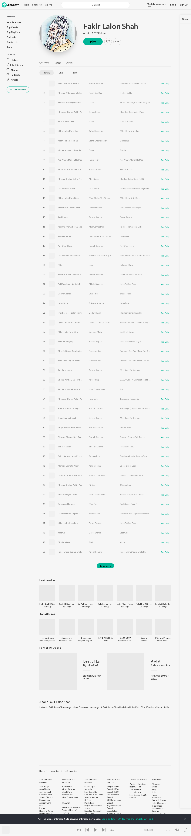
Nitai (60, 265)
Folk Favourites (105, 604)
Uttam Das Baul (96, 322)
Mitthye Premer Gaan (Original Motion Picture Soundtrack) (145, 188)
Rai (121, 389)
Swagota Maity (95, 332)
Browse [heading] (66, 803)
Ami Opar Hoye (65, 246)
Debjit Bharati (95, 533)
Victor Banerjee (68, 789)
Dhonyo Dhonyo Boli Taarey (71, 437)
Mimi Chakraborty (70, 797)
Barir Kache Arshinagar (69, 408)
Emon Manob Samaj (67, 418)
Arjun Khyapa (95, 380)
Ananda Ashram (91, 797)
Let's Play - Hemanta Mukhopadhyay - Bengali (86, 604)
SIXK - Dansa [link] (135, 789)
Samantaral (66, 638)
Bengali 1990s (113, 789)
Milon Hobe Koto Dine (68, 198)
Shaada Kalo (125, 294)
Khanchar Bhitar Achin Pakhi (71, 112)
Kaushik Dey (94, 513)
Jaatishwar (125, 236)
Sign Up (184, 4)
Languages (155, 4)
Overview (44, 62)
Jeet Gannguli (45, 792)
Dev (41, 805)
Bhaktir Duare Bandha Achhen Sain (74, 351)
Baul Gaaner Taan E (128, 504)
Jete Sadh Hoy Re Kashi (69, 360)
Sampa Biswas (95, 112)
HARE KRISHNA (127, 121)
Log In (173, 4)
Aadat (156, 661)
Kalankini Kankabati (92, 811)
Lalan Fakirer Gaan (128, 284)
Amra (122, 542)
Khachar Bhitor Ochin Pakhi (71, 179)
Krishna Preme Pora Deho (70, 227)
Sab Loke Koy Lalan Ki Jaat (70, 456)
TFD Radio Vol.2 (127, 446)
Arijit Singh (44, 786)
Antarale (88, 789)
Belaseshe (124, 141)
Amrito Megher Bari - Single (132, 494)
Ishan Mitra (94, 188)
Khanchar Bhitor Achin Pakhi (71, 169)
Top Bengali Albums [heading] (90, 781)
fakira (91, 102)
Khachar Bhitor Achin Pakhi (71, 485)
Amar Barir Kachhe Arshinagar (72, 207)
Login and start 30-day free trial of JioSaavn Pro (128, 818)
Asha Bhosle (44, 789)
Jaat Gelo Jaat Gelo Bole (69, 274)
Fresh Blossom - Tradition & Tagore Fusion (138, 322)
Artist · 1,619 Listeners (95, 33)
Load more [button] (105, 566)
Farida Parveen (95, 523)
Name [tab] (74, 72)
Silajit (91, 542)
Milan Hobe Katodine (68, 523)
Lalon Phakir (94, 236)
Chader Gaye (64, 542)
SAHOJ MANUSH (66, 121)
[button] (156, 5)
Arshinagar (63, 217)
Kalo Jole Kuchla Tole (93, 794)
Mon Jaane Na (90, 792)
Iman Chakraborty (97, 389)
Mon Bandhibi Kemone (130, 370)
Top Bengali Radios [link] (70, 824)
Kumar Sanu (44, 800)
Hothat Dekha (126, 93)
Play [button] (93, 41)
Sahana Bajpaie (95, 217)
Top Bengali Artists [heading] (45, 781)
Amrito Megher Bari (67, 494)
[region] (105, 771)
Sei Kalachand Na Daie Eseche (72, 284)
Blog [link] (154, 789)
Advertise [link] (156, 797)
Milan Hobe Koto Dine (68, 83)
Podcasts (37, 4)
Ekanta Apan (90, 786)
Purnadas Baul (95, 169)
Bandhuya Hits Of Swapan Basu (133, 456)
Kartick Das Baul (96, 427)
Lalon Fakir (93, 665)
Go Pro (48, 4)
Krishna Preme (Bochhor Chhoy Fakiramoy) (78, 102)
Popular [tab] (46, 72)
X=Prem (87, 800)
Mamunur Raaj (162, 665)
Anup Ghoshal (95, 466)
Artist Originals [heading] (138, 780)
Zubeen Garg (45, 803)
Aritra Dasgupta (96, 131)
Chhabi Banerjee (96, 284)
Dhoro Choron (64, 294)
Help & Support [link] (158, 803)
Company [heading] (157, 780)
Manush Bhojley (65, 341)
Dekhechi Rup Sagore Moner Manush (75, 513)
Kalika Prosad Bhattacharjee (112, 236)
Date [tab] (61, 72)
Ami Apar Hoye (65, 370)
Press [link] (154, 795)
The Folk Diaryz (96, 446)
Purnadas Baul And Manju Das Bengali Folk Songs (141, 351)
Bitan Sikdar (94, 198)
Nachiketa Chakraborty (99, 255)
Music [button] (26, 4)
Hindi (149, 7)
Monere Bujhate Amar (68, 466)
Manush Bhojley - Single (130, 341)
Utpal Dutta (67, 792)
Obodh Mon (125, 427)
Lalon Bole (63, 303)
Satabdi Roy (67, 794)
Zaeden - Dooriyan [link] (138, 784)
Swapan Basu (94, 456)
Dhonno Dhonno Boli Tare (70, 475)
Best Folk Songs (127, 332)
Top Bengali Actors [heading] (68, 781)
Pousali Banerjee (96, 83)
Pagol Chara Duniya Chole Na (71, 552)
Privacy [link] (163, 800)
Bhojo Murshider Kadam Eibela (72, 427)
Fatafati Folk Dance (163, 604)
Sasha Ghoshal (95, 141)
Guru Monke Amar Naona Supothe (74, 255)
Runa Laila (93, 399)
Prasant (106, 322)
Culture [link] (155, 787)
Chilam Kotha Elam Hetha (69, 380)
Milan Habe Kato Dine (68, 332)
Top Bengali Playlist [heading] (113, 781)
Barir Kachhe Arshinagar (130, 207)
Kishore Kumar (45, 794)
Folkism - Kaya (126, 265)
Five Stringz (105, 198)
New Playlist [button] (18, 89)
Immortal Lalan (126, 169)
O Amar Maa (125, 485)
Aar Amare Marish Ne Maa (70, 160)
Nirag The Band (95, 552)
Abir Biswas (94, 179)
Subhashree (67, 786)
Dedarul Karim (95, 313)
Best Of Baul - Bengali (67, 604)
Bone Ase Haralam (66, 504)
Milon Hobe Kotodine (68, 131)
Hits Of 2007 (125, 638)
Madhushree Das (96, 227)
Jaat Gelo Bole (64, 236)
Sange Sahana (126, 217)
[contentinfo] (105, 805)
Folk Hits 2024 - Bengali (144, 604)
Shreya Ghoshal (46, 797)
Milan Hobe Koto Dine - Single (133, 83)
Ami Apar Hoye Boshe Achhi (71, 389)
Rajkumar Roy (116, 255)
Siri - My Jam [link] (135, 792)
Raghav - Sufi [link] (135, 787)
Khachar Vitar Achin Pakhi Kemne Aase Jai (77, 93)
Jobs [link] (154, 792)
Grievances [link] (157, 806)
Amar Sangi (89, 813)
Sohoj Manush (64, 446)
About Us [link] (156, 784)
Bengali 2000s (113, 792)
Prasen (42, 808)
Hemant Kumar (95, 207)
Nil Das (92, 485)
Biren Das (93, 504)
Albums (70, 62)
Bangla (123, 150)
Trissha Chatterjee (97, 475)
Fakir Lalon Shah (110, 26)
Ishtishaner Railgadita (129, 399)
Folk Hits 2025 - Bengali (47, 604)
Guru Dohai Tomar (66, 188)
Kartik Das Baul (95, 93)
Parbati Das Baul (96, 408)
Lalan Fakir (93, 294)
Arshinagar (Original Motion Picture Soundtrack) (141, 408)
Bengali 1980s (113, 786)
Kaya (91, 265)
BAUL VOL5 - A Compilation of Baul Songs (138, 380)
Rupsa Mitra (94, 160)
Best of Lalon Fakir (93, 661)
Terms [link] (155, 800)
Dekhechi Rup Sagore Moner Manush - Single (139, 513)
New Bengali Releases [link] (71, 807)
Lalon (105, 141)
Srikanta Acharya (96, 303)
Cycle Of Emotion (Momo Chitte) (73, 322)
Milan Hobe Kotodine (68, 141)
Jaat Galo (62, 533)
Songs (58, 62)
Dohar (91, 150)
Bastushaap (89, 803)
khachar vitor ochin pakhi (70, 313)
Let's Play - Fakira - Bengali (125, 604)
